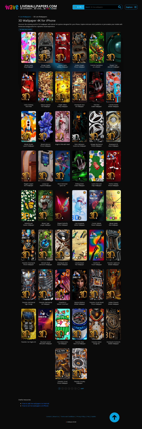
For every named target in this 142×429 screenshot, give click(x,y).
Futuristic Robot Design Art (96, 343)
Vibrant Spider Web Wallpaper (113, 224)
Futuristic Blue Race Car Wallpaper (79, 343)
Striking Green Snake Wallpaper (79, 184)
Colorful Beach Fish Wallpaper (79, 263)
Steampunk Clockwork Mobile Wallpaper (113, 343)
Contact (48, 416)
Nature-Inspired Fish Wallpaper (45, 105)
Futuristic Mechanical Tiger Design (28, 303)
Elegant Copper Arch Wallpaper (28, 184)
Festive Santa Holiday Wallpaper (62, 66)
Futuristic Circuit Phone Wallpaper (62, 382)
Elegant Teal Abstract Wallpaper (113, 66)
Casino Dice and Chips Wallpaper (96, 184)
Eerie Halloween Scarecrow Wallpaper (79, 145)
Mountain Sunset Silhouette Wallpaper (45, 343)
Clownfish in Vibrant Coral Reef (62, 303)
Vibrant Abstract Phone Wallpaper (45, 145)
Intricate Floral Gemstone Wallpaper (45, 263)
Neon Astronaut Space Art (62, 184)
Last (82, 388)
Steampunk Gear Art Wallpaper (79, 105)
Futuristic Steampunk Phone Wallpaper (28, 263)
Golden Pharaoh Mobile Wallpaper (113, 303)
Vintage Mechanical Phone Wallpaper (96, 145)
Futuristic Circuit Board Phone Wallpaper (96, 303)
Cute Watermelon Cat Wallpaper (62, 343)
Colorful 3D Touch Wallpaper (96, 263)
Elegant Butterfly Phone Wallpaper (62, 224)
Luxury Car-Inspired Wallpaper (45, 184)
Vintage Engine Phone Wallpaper (45, 66)
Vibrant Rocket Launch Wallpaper (28, 145)
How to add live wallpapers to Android (35, 403)
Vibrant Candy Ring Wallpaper (28, 66)
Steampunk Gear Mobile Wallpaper (62, 263)
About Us (56, 416)
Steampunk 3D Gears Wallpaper (113, 145)
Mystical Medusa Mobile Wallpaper (79, 303)
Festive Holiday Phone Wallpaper (113, 184)
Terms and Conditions (68, 416)
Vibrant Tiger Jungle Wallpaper (46, 224)
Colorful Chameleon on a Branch (96, 66)
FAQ (88, 416)
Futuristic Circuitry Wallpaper (79, 382)
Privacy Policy (80, 416)
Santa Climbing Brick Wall (28, 105)
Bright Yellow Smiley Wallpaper (62, 105)
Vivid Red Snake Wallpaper (96, 105)
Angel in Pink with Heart (62, 144)
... (78, 388)
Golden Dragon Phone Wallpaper (79, 66)
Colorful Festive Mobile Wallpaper (113, 105)
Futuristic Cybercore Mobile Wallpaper (113, 263)
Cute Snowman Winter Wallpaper (79, 224)
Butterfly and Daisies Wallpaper (28, 224)
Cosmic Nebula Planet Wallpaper (96, 224)
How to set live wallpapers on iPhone (35, 406)
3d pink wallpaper (25, 29)
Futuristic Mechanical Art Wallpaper (45, 303)
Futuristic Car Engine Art (28, 342)
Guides (93, 416)
